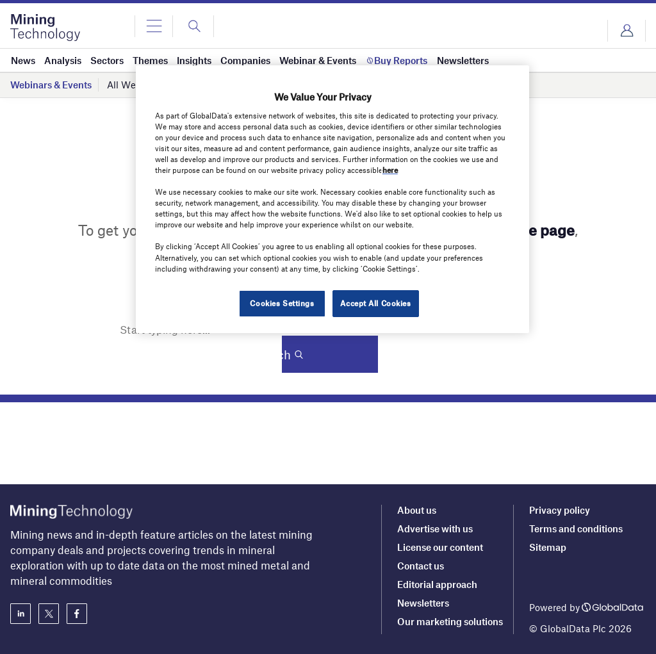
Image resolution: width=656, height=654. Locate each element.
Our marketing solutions (450, 621)
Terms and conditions (576, 528)
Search (324, 354)
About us (416, 510)
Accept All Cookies (375, 302)
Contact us (420, 565)
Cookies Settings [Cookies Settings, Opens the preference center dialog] (282, 302)
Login (626, 31)
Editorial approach (437, 584)
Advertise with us (435, 528)
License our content (440, 547)
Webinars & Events (51, 84)
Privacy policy (559, 510)
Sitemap (547, 547)
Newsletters (423, 603)
